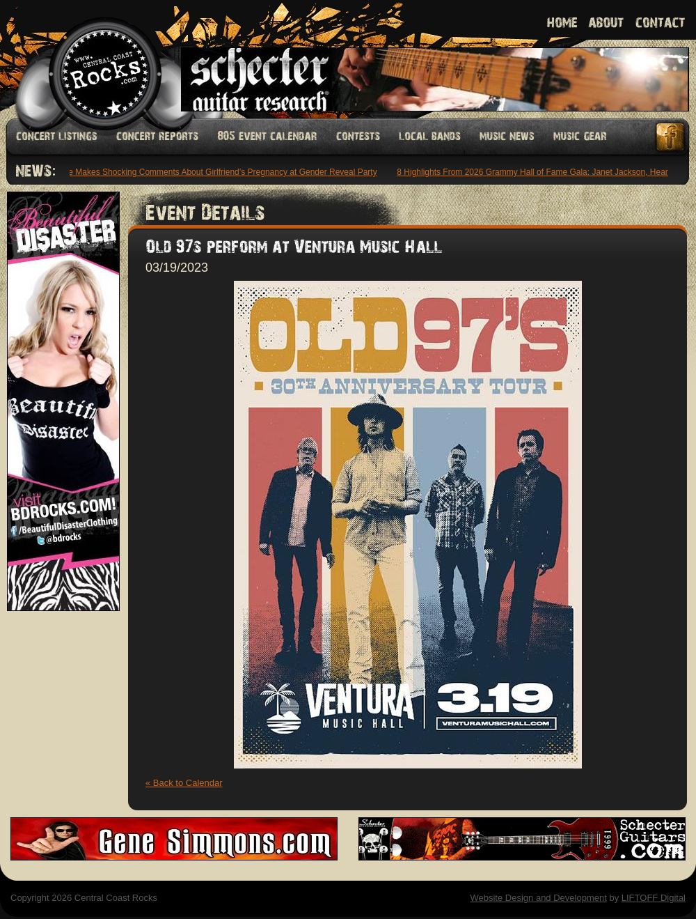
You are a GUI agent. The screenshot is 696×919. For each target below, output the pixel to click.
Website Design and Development (538, 898)
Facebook (671, 136)
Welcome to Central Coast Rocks (88, 59)
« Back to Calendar (184, 783)
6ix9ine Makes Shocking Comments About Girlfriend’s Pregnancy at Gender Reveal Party (214, 172)
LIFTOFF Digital (654, 898)
